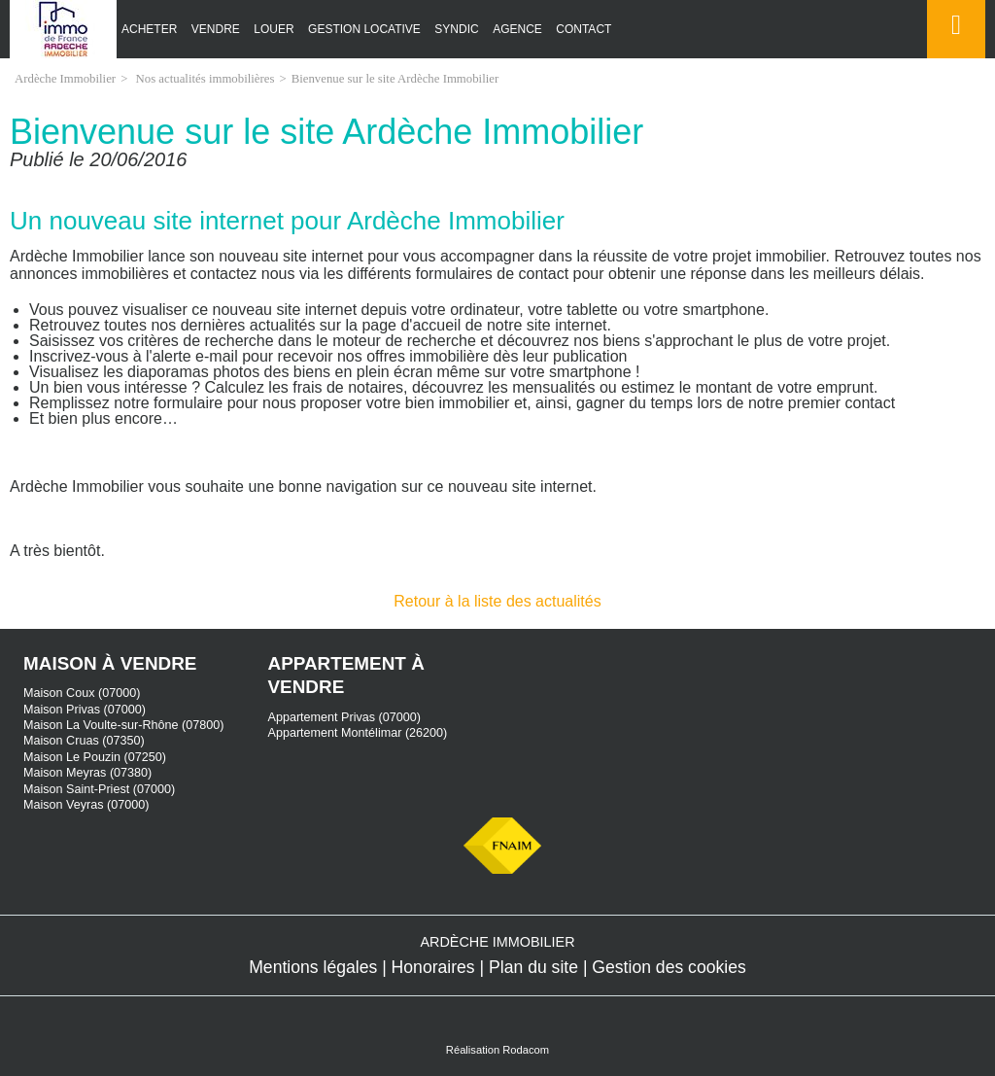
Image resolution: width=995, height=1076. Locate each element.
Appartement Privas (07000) (345, 717)
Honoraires (433, 967)
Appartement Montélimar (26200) (358, 733)
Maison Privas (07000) (84, 709)
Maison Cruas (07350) (84, 740)
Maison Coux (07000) (81, 693)
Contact (583, 29)
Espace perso (952, 57)
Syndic (456, 29)
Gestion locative (364, 29)
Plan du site (533, 967)
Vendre (215, 29)
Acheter (149, 29)
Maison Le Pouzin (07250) (94, 757)
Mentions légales (313, 967)
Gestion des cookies (668, 967)
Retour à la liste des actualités (497, 601)
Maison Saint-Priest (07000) (99, 789)
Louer (273, 29)
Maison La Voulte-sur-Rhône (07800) (123, 725)
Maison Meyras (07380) (87, 773)
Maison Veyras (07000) (86, 805)
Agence (517, 29)
